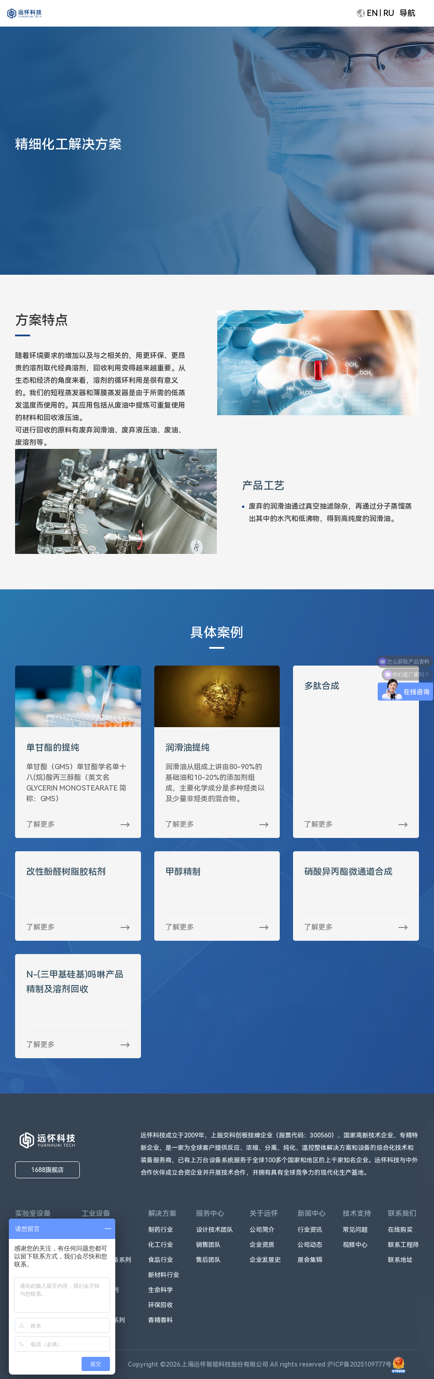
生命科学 (160, 1289)
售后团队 (208, 1259)
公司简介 (262, 1229)
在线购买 (400, 1229)
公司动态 (309, 1244)
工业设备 (96, 1213)
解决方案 (162, 1213)
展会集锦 (309, 1259)
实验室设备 (33, 1213)
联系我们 (402, 1213)
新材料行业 (163, 1274)
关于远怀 (264, 1213)
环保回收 (160, 1305)
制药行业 (160, 1229)
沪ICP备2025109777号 (366, 1364)
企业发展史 (265, 1259)
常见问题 (355, 1229)
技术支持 (357, 1213)
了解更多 (40, 824)
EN (372, 13)
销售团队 (208, 1244)
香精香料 (160, 1320)
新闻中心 (311, 1213)
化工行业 (160, 1244)
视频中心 (355, 1244)
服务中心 (210, 1213)
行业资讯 (309, 1229)
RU (388, 13)
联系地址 (400, 1259)
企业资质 (262, 1244)
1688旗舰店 (47, 1169)
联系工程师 (403, 1244)
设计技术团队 (214, 1229)
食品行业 (160, 1259)
